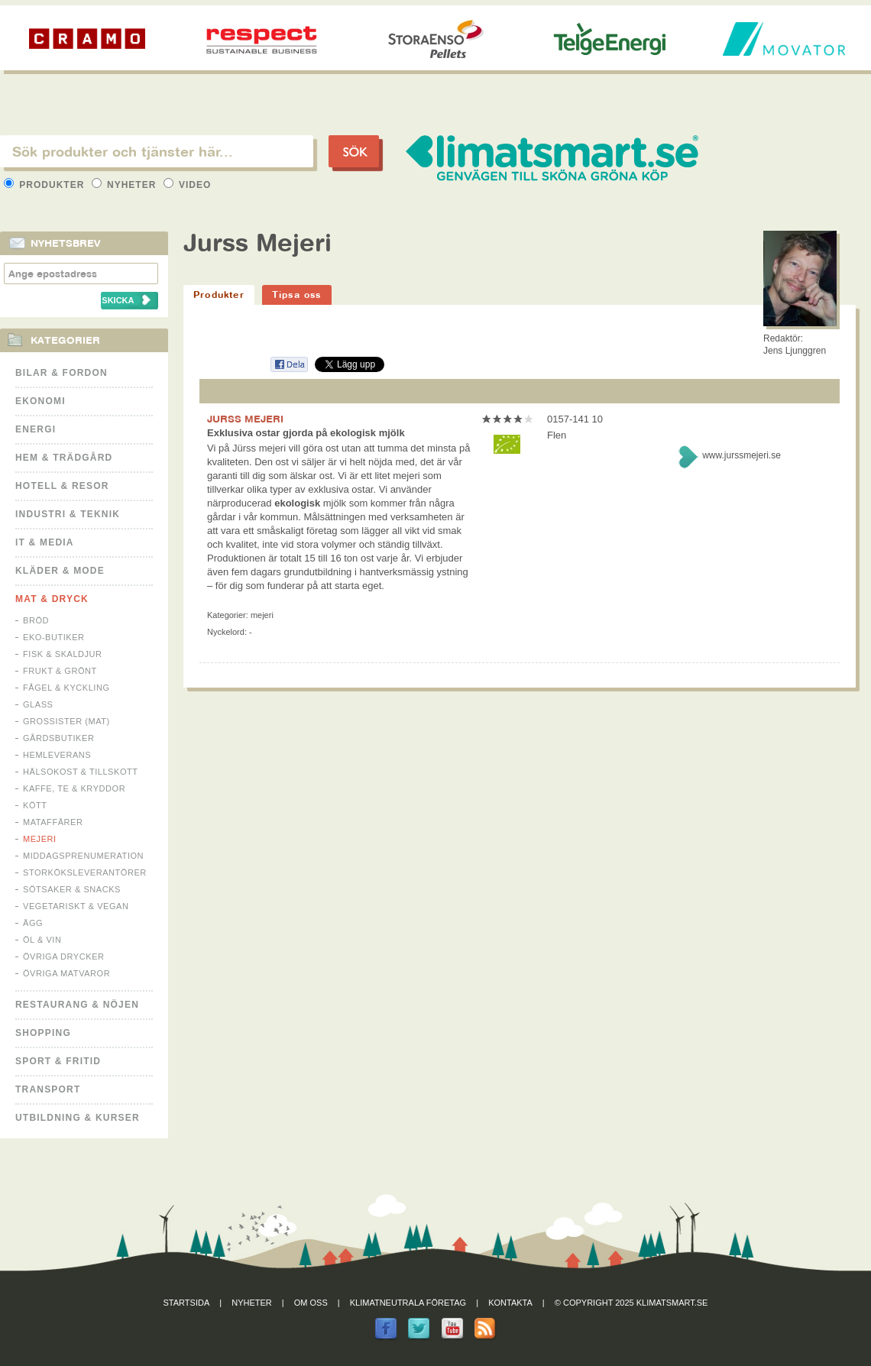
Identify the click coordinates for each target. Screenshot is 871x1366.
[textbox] (156, 151)
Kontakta (510, 1302)
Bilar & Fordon (61, 372)
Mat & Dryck (52, 599)
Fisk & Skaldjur (62, 654)
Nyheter (126, 185)
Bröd (36, 620)
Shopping (43, 1033)
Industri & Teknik (67, 514)
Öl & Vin (42, 939)
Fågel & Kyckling (66, 687)
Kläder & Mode (60, 570)
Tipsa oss (297, 294)
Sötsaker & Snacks (72, 889)
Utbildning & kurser (77, 1117)
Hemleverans (57, 754)
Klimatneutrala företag (408, 1302)
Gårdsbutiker (58, 738)
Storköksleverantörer (85, 872)
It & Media (44, 542)
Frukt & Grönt (60, 670)
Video (188, 185)
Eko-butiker (54, 637)
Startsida (187, 1302)
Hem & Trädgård (63, 457)
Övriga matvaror (66, 973)
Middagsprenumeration (83, 855)
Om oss (311, 1302)
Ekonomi (40, 401)
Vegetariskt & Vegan (75, 906)
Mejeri (40, 838)
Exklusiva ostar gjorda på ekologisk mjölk (306, 433)
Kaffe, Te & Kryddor (74, 788)
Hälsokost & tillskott (80, 771)
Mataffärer (53, 822)
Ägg (33, 922)
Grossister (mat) (66, 721)
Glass (38, 704)
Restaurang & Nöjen (77, 1004)
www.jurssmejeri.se (741, 455)
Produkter (46, 185)
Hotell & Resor (62, 486)
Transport (47, 1089)
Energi (35, 429)
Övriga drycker (64, 956)
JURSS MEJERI (245, 419)
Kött (35, 805)
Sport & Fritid (58, 1061)
